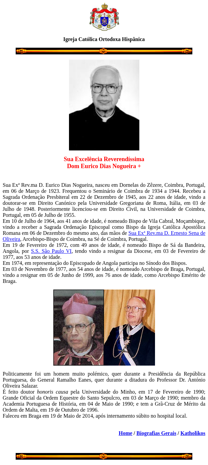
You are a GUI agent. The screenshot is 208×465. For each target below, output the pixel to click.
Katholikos (192, 433)
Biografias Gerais (156, 433)
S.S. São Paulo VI (51, 251)
